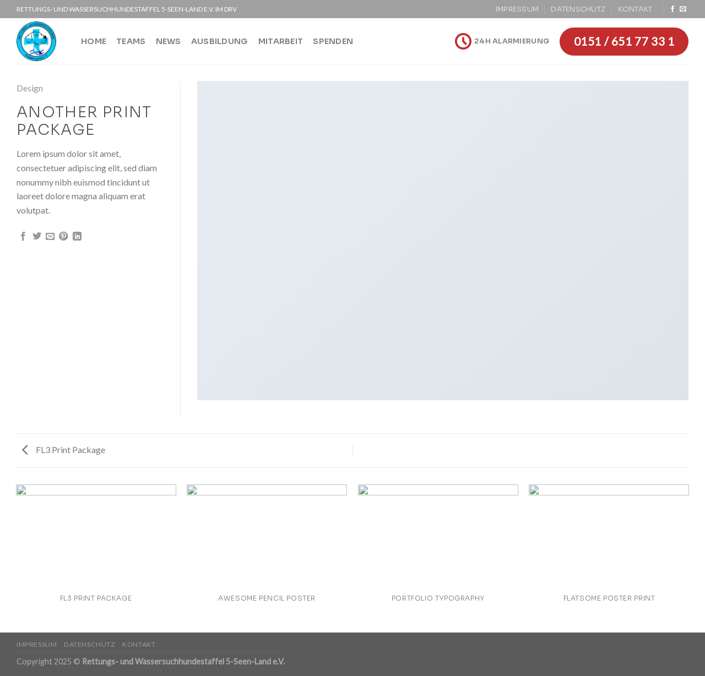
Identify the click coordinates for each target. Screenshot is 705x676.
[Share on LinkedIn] (77, 237)
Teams (130, 41)
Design (30, 88)
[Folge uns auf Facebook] (672, 9)
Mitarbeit (280, 41)
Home (93, 41)
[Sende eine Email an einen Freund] (50, 237)
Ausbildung (219, 41)
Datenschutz (578, 9)
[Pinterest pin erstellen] (63, 237)
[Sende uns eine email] (683, 9)
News (168, 41)
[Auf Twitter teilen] (36, 237)
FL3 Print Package (63, 449)
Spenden (333, 41)
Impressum (517, 9)
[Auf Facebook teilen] (23, 237)
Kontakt (635, 9)
